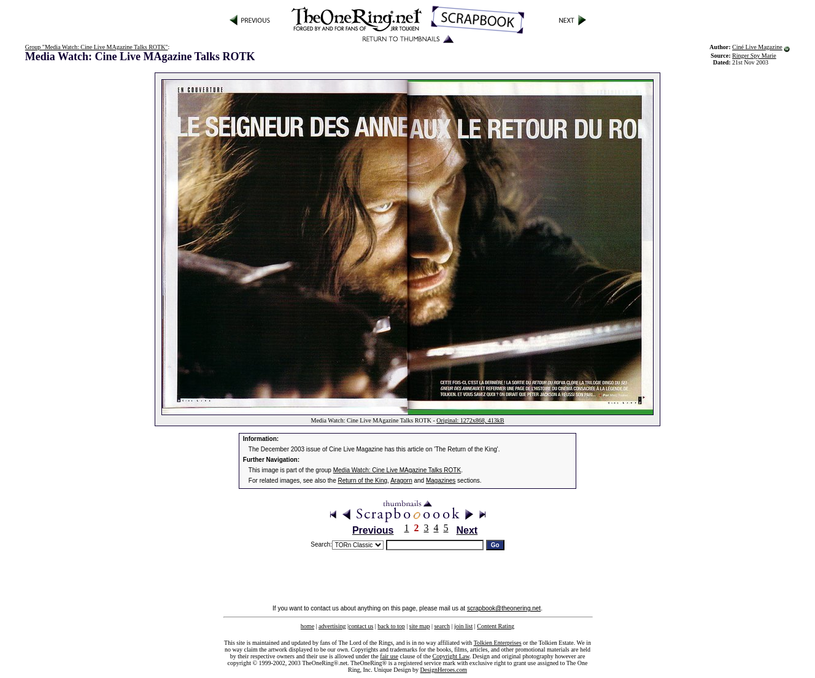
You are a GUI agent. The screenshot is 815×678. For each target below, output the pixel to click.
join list (463, 626)
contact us (361, 626)
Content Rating (495, 626)
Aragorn (401, 480)
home (307, 626)
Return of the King (363, 480)
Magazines (440, 480)
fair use (389, 656)
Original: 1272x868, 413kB (470, 420)
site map (419, 626)
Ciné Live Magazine (757, 47)
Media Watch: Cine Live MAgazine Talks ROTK (397, 470)
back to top (390, 626)
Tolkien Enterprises (498, 642)
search (442, 626)
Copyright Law (451, 656)
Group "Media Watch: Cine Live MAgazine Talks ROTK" (96, 47)
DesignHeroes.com (443, 669)
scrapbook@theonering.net (504, 608)
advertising (332, 626)
